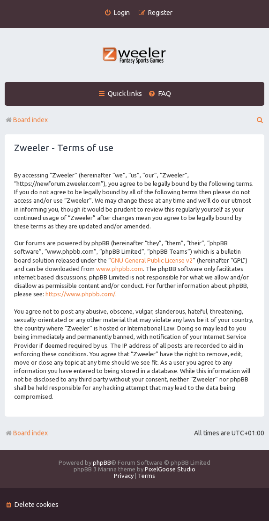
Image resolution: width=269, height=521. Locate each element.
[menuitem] (117, 13)
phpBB (102, 462)
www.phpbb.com (119, 268)
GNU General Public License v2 (152, 260)
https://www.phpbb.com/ (80, 294)
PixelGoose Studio (170, 469)
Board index (26, 433)
